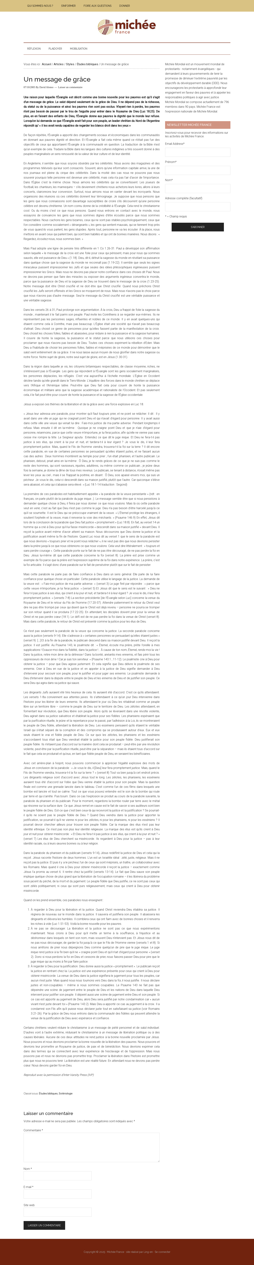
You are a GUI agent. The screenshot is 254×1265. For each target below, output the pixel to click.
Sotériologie (66, 1093)
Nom (28, 1169)
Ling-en (148, 1251)
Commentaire (33, 1130)
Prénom (171, 162)
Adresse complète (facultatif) (183, 198)
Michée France (127, 27)
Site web (29, 1205)
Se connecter (162, 1251)
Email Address (175, 144)
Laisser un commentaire (70, 87)
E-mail (28, 1187)
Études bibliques (48, 1093)
